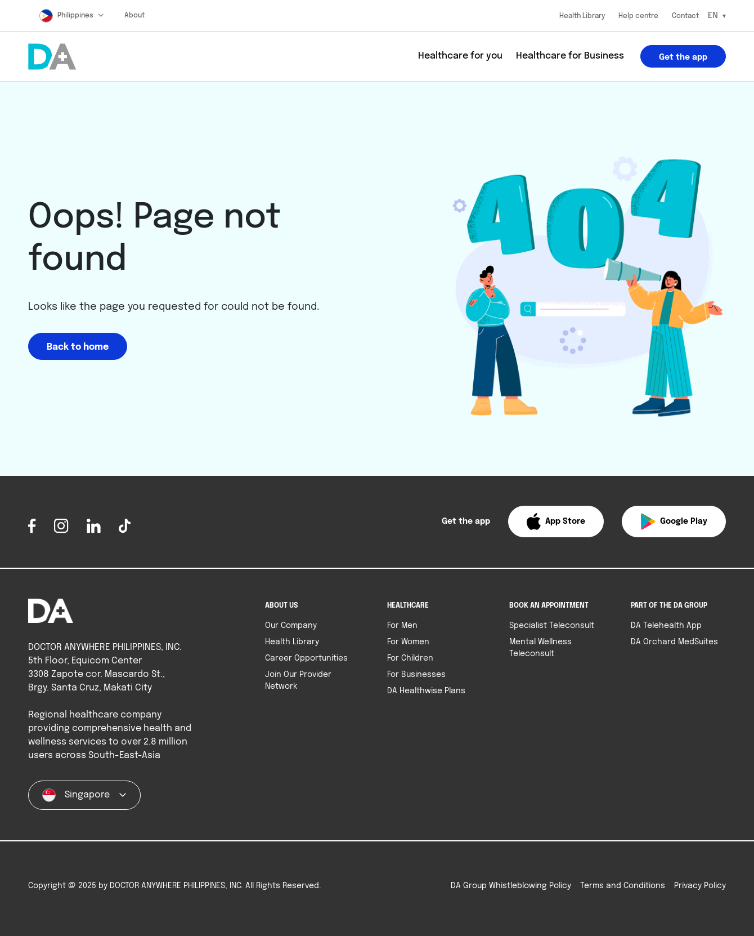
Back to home (78, 347)
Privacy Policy (700, 886)
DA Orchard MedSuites (674, 642)
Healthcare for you (460, 56)
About (134, 15)
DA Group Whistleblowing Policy (511, 886)
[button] (555, 521)
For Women (408, 642)
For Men (402, 626)
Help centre (638, 16)
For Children (410, 658)
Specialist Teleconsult (551, 626)
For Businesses (416, 675)
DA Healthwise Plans (426, 691)
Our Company (291, 626)
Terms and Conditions (622, 886)
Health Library (582, 16)
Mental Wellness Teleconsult (540, 648)
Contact (685, 16)
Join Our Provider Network (298, 680)
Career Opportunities (306, 658)
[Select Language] (717, 16)
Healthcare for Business (570, 56)
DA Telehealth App (666, 626)
